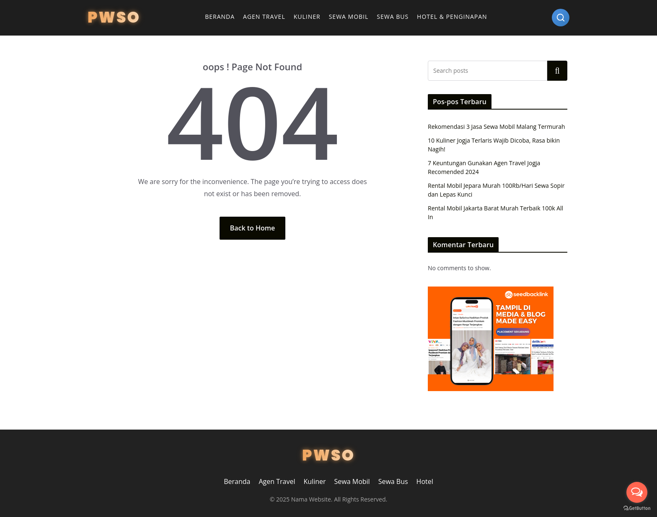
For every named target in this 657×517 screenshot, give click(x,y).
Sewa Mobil (349, 16)
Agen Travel (264, 16)
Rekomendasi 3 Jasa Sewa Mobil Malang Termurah (496, 127)
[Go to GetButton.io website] (636, 508)
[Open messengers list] (636, 492)
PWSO (114, 17)
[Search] (560, 17)
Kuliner (307, 16)
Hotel (424, 481)
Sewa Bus (393, 16)
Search (557, 70)
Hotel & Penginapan (452, 16)
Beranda (220, 16)
